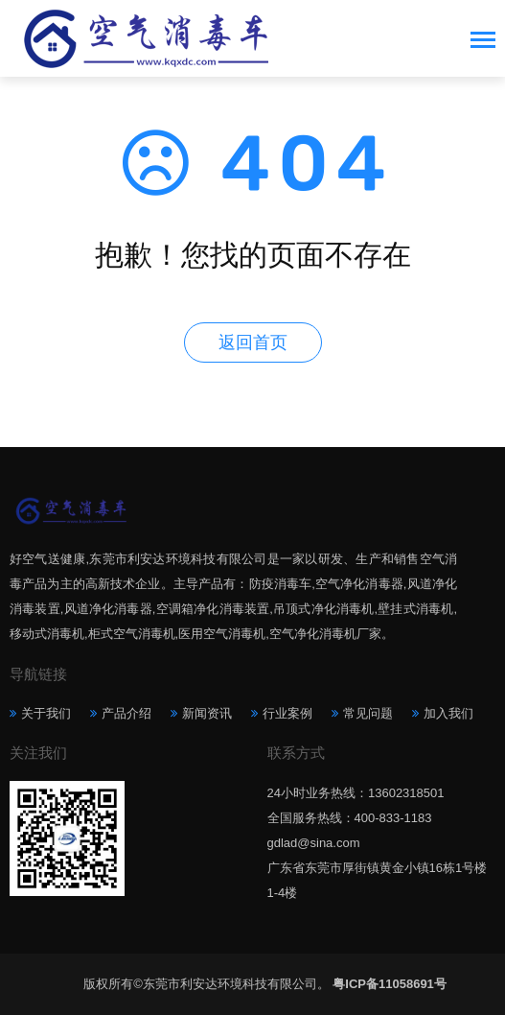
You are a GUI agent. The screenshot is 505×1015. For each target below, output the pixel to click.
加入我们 (448, 713)
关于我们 (46, 713)
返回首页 (252, 342)
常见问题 (368, 713)
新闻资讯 (207, 713)
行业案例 (287, 713)
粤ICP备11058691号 (390, 984)
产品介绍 (126, 713)
